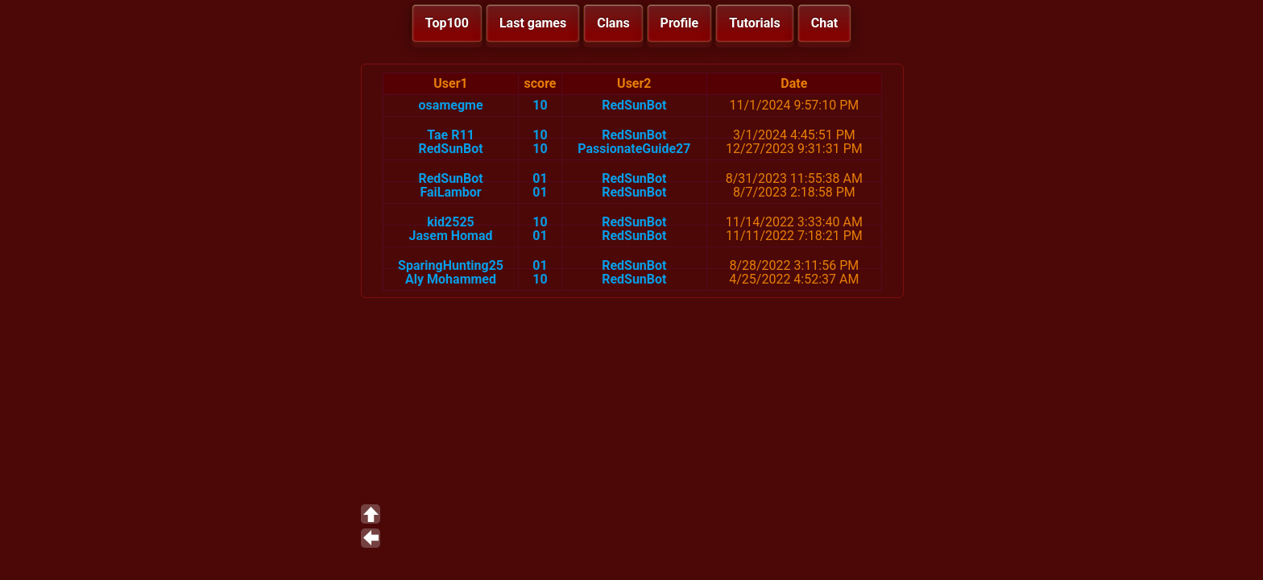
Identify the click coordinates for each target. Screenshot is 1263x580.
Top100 (447, 23)
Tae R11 (450, 135)
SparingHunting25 (450, 265)
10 (539, 105)
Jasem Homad (451, 235)
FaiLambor (450, 192)
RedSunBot (634, 105)
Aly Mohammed (450, 279)
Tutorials (755, 23)
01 (539, 178)
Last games (532, 23)
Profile (679, 23)
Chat (824, 23)
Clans (613, 23)
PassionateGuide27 (634, 148)
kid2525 (450, 222)
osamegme (451, 105)
